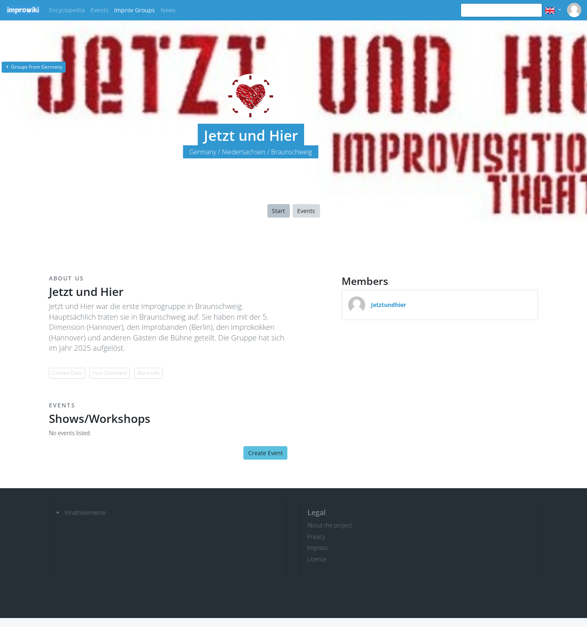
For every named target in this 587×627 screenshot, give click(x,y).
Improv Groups (134, 10)
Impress (317, 547)
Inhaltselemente (85, 512)
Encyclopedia (67, 10)
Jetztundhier (388, 305)
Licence (317, 559)
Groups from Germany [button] (33, 66)
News (168, 10)
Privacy (316, 536)
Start (278, 211)
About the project (329, 525)
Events (99, 10)
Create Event (265, 453)
